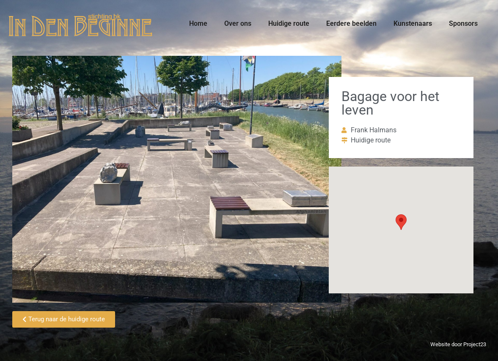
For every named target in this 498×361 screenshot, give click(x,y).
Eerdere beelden (351, 23)
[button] (401, 222)
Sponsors (463, 23)
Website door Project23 (458, 344)
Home (198, 23)
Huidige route (288, 23)
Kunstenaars (412, 23)
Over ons (237, 23)
